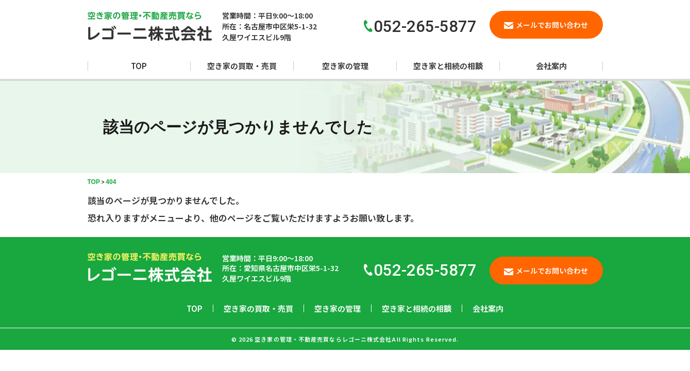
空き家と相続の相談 (448, 65)
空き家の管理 (345, 65)
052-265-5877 (420, 270)
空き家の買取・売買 (242, 65)
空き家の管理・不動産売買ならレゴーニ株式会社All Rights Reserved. (357, 339)
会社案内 (551, 65)
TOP (139, 65)
